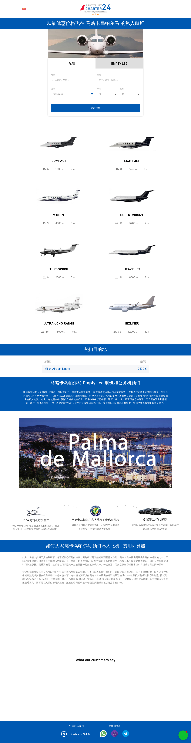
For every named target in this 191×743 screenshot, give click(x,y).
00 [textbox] (122, 94)
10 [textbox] (99, 94)
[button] (183, 735)
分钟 (122, 88)
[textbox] (72, 80)
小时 (99, 88)
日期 (53, 88)
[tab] (72, 63)
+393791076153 (80, 734)
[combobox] (72, 80)
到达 (99, 74)
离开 (53, 74)
